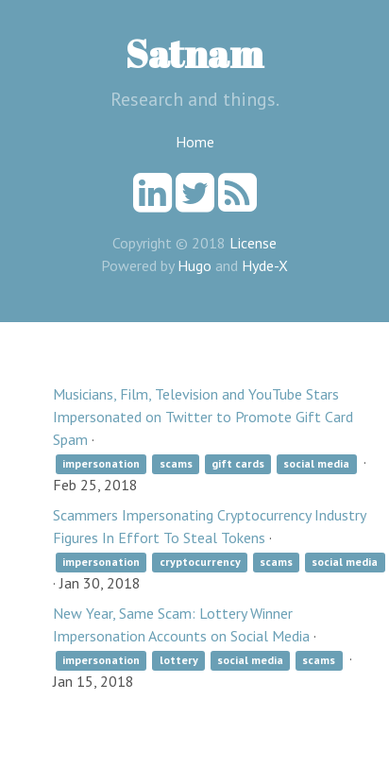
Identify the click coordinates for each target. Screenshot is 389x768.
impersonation (101, 463)
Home (195, 141)
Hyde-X (265, 265)
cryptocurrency (200, 562)
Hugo (194, 265)
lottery (179, 660)
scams (176, 463)
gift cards (237, 463)
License (253, 242)
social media (316, 463)
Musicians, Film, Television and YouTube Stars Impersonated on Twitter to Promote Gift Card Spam (203, 416)
